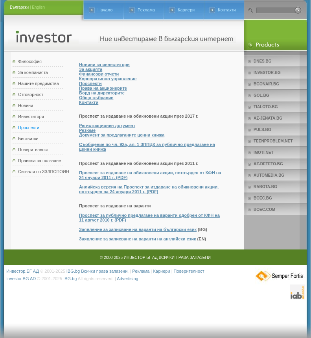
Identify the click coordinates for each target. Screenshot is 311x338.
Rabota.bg (265, 187)
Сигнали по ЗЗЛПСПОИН (43, 171)
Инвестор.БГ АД (22, 271)
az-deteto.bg (268, 164)
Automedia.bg (269, 175)
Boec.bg (263, 198)
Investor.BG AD (21, 278)
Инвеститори (31, 116)
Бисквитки (28, 138)
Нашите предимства (38, 83)
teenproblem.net (273, 141)
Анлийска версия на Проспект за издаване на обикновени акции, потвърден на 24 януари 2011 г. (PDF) (149, 189)
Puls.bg (262, 129)
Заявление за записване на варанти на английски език (137, 238)
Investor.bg (267, 72)
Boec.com (264, 209)
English (38, 7)
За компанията (33, 72)
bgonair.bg (266, 84)
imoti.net (264, 152)
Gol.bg (261, 95)
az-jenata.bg (268, 118)
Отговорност (30, 94)
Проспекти (28, 127)
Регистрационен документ (107, 125)
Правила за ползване (39, 160)
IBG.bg (73, 271)
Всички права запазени (104, 271)
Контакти (227, 9)
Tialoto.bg (266, 107)
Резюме (87, 130)
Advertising (127, 278)
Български (19, 7)
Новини (25, 105)
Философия (30, 61)
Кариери (186, 9)
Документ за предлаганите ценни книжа (121, 135)
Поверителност (33, 149)
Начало (105, 9)
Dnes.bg (263, 61)
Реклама (146, 9)
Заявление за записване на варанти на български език (138, 229)
